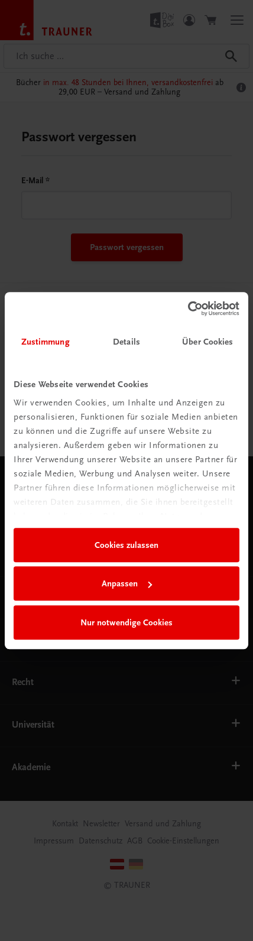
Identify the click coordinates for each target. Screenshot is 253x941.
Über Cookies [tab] (207, 341)
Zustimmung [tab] (45, 341)
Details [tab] (126, 341)
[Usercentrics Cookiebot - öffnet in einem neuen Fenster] (187, 308)
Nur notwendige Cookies (126, 622)
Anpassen (127, 583)
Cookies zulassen (126, 545)
